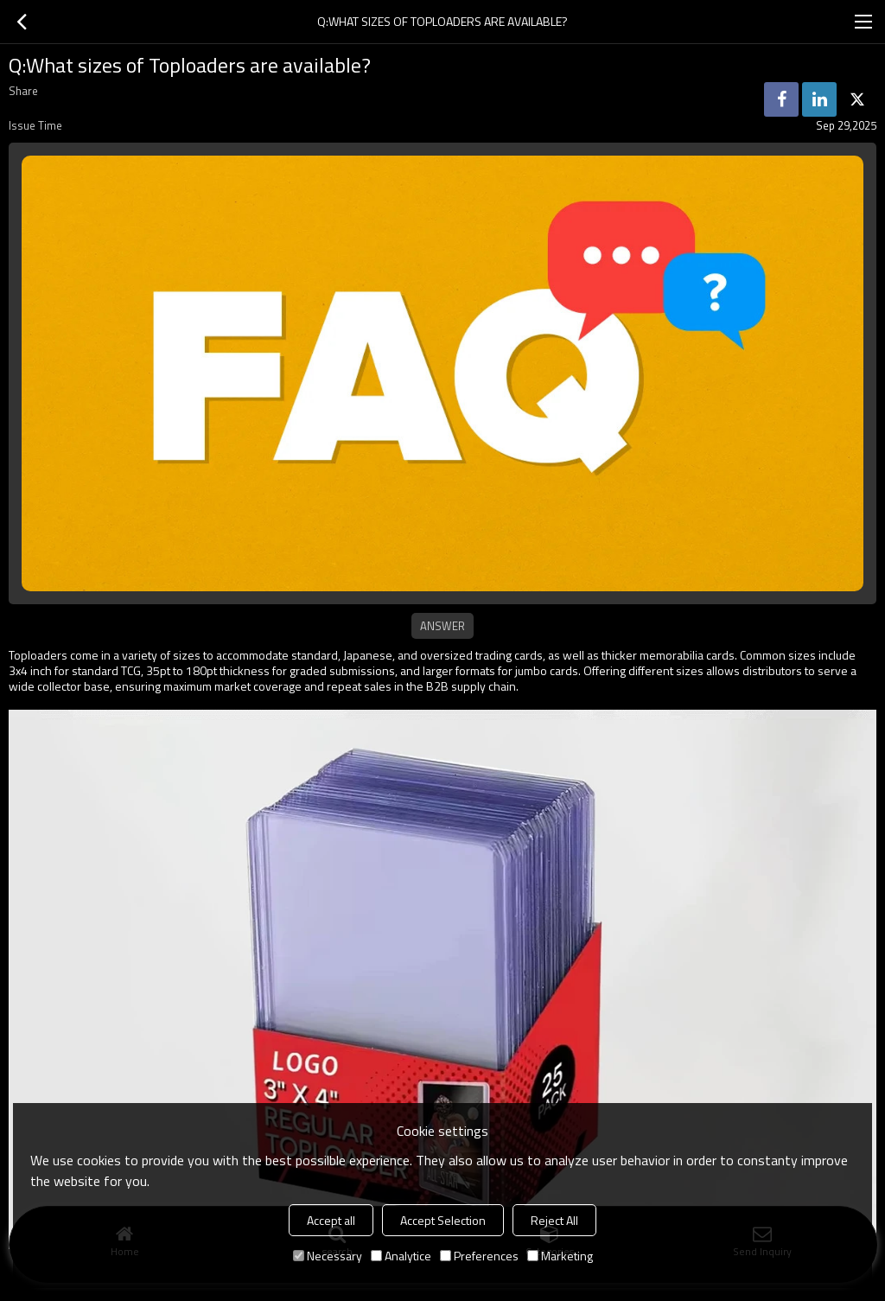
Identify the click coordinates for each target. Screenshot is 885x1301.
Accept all (331, 1220)
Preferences (479, 1256)
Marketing (560, 1256)
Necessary (327, 1256)
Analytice (401, 1256)
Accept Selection (443, 1220)
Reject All (554, 1220)
